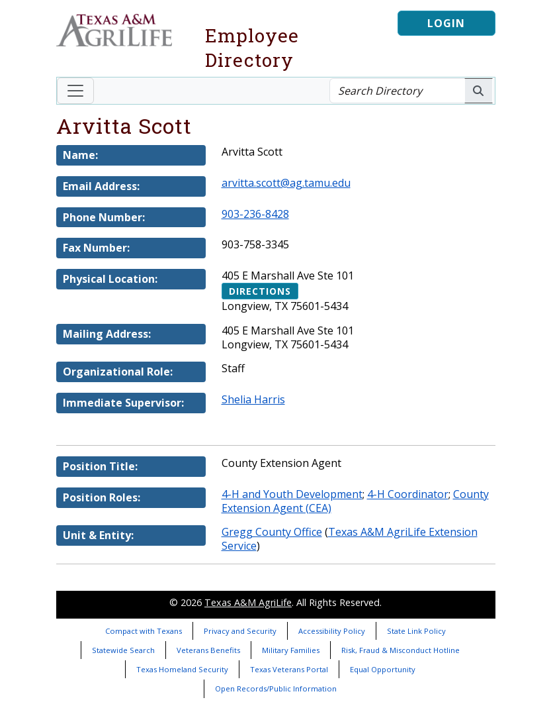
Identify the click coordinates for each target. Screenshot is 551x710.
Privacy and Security (240, 631)
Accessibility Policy (331, 631)
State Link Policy (416, 631)
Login (446, 23)
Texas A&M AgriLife (248, 602)
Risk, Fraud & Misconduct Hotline (400, 650)
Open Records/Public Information (276, 688)
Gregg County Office (272, 532)
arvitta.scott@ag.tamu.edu (286, 183)
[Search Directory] (397, 90)
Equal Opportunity (382, 669)
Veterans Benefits (208, 650)
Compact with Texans (143, 631)
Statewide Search (123, 650)
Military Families (290, 650)
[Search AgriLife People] (478, 90)
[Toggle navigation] (75, 90)
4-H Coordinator (407, 494)
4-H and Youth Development (292, 494)
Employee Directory (252, 47)
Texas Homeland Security (182, 669)
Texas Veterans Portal (289, 669)
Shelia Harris (253, 399)
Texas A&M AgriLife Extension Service (350, 539)
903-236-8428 (255, 214)
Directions (260, 291)
